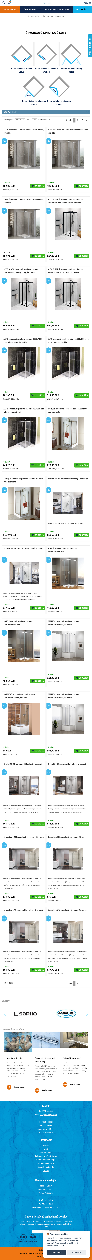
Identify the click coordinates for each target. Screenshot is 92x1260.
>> (86, 120)
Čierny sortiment (30, 9)
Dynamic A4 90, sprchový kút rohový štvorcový (23, 910)
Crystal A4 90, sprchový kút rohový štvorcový (67, 764)
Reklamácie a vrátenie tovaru (46, 1156)
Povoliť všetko (56, 1252)
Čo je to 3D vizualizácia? (72, 1058)
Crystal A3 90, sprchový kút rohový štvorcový (22, 764)
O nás (46, 1149)
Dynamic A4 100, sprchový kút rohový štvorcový (23, 837)
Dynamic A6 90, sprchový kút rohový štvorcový (67, 910)
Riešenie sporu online (46, 1163)
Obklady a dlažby (10, 9)
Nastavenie (76, 1252)
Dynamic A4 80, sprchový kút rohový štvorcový (67, 837)
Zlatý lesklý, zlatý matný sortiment (56, 9)
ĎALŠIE (81, 9)
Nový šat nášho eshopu (15, 1058)
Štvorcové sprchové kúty (55, 16)
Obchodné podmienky (46, 1167)
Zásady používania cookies (28, 1253)
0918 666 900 (47, 1111)
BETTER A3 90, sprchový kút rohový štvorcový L (68, 478)
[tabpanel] (18, 1062)
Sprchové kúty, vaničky (38, 16)
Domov (46, 1145)
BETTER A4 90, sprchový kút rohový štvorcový (23, 548)
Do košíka (39, 186)
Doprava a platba (46, 1152)
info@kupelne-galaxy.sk (48, 1114)
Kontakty (46, 1170)
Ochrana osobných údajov (45, 1160)
